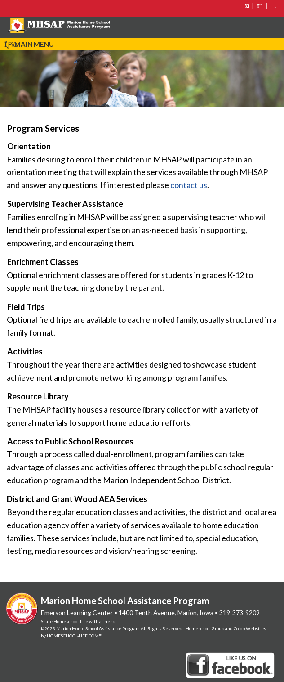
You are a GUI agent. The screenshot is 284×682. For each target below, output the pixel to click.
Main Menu (29, 44)
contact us (188, 185)
